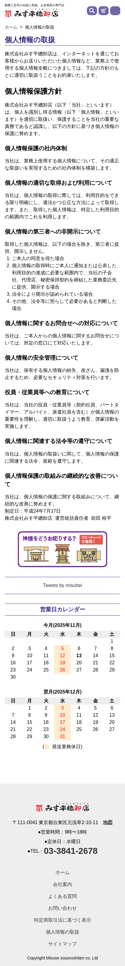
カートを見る (104, 10)
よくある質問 (62, 896)
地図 (107, 822)
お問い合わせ (62, 908)
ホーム (62, 872)
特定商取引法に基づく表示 (62, 920)
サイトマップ (62, 943)
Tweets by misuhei (62, 585)
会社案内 (62, 884)
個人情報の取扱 (62, 931)
